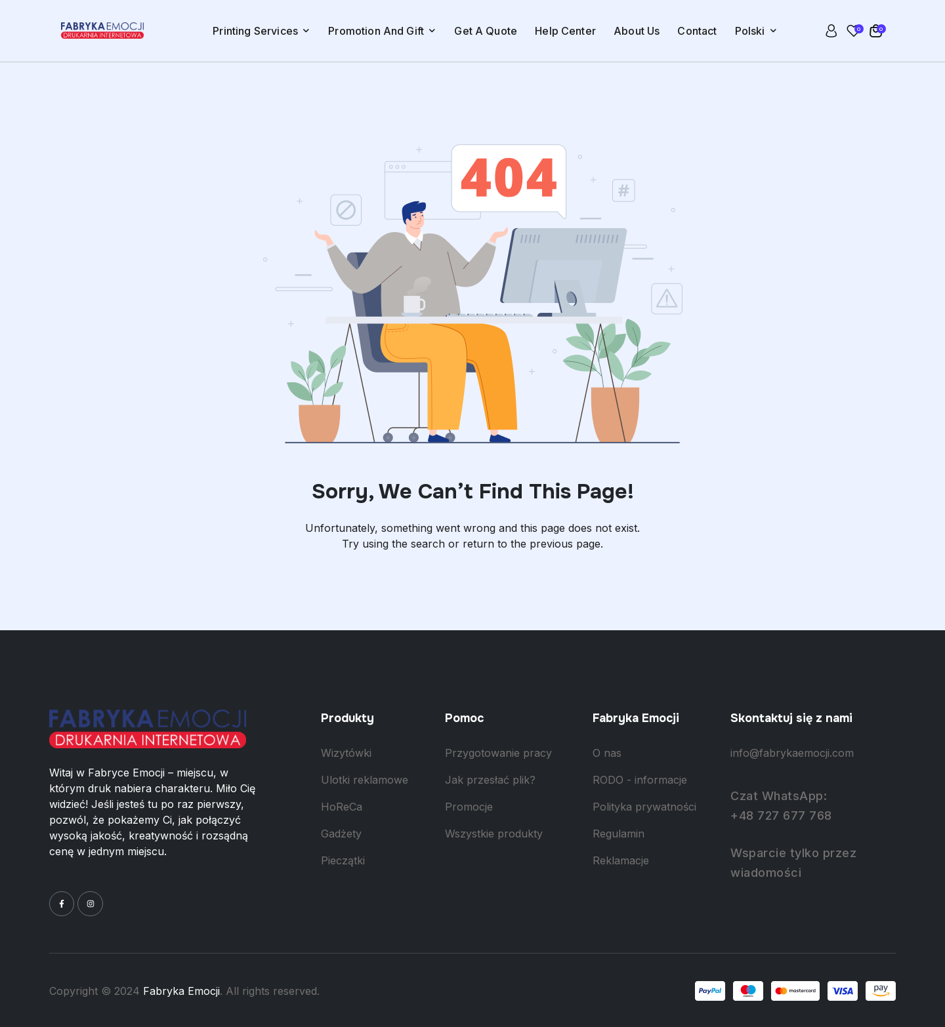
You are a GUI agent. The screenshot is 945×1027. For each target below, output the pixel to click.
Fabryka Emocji (181, 990)
